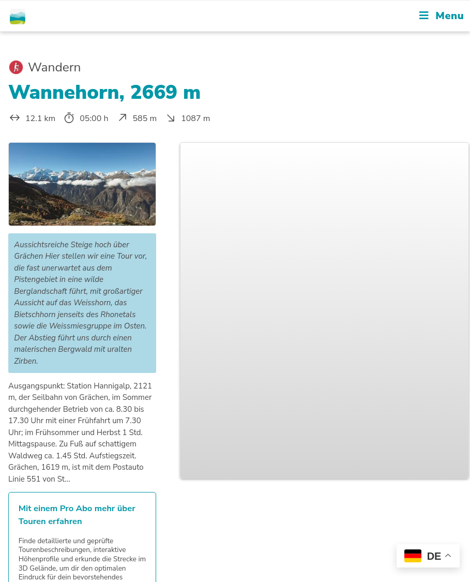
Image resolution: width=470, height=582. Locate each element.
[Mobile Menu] (441, 16)
